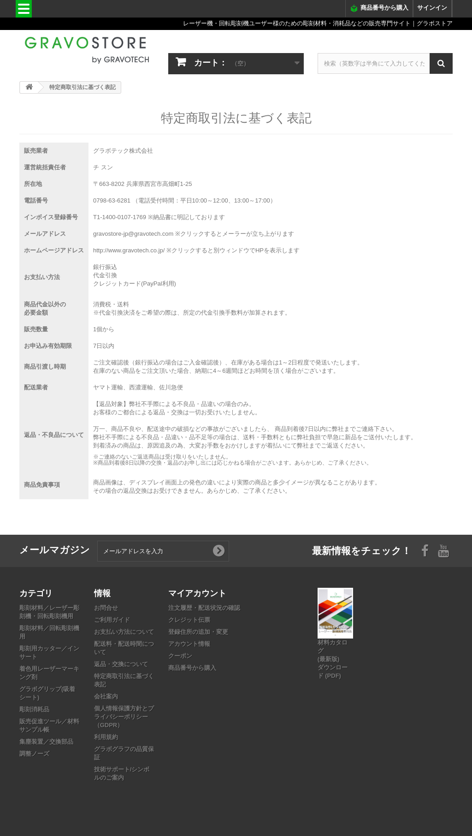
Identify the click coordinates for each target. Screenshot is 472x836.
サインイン (432, 7)
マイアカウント (197, 592)
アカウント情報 (189, 643)
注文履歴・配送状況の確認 (204, 607)
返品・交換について (121, 664)
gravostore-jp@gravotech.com (133, 233)
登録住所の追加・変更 (198, 631)
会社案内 (106, 696)
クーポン (180, 655)
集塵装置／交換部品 (46, 741)
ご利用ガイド (112, 619)
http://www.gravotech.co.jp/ (129, 250)
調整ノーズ (34, 753)
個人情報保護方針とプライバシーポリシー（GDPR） (124, 717)
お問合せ (106, 607)
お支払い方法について (124, 631)
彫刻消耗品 (34, 709)
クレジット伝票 (189, 619)
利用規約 (106, 737)
